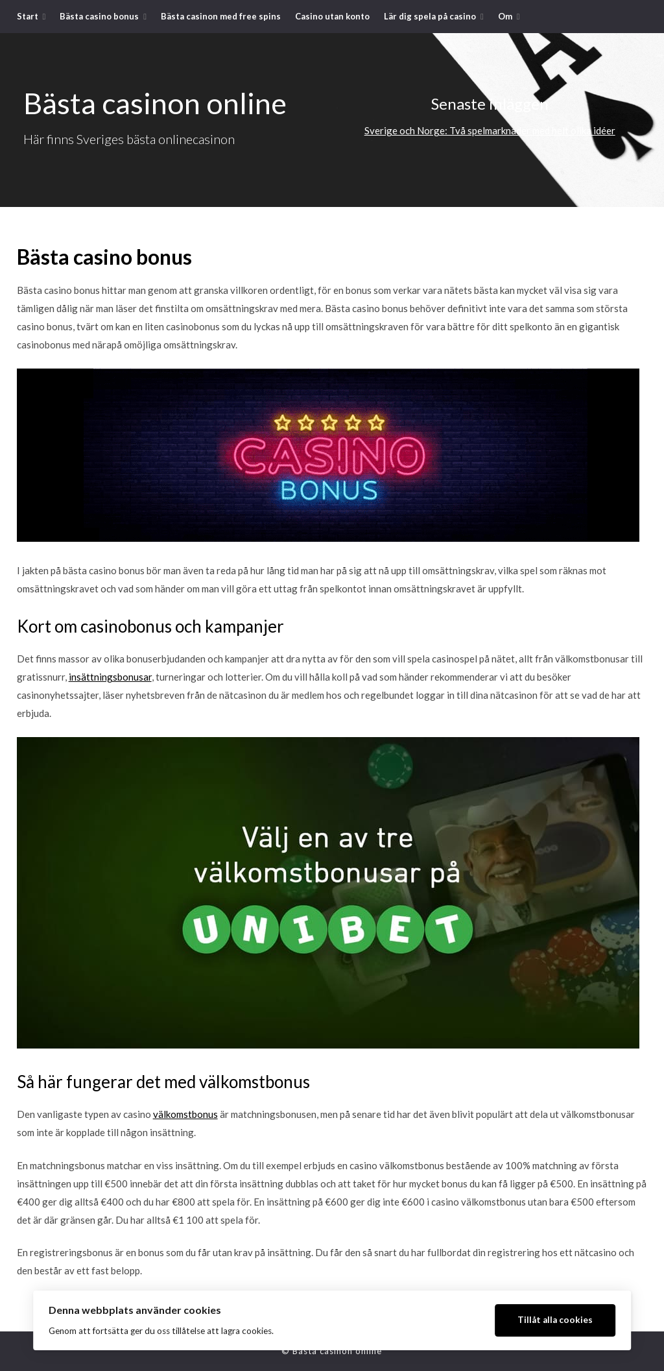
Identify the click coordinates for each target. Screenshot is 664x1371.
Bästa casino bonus (99, 16)
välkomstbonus (185, 1114)
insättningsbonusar (110, 677)
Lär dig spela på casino (430, 16)
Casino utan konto (332, 16)
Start (27, 16)
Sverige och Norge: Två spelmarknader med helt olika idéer (489, 130)
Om (505, 16)
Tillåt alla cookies (555, 1320)
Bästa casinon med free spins (221, 16)
